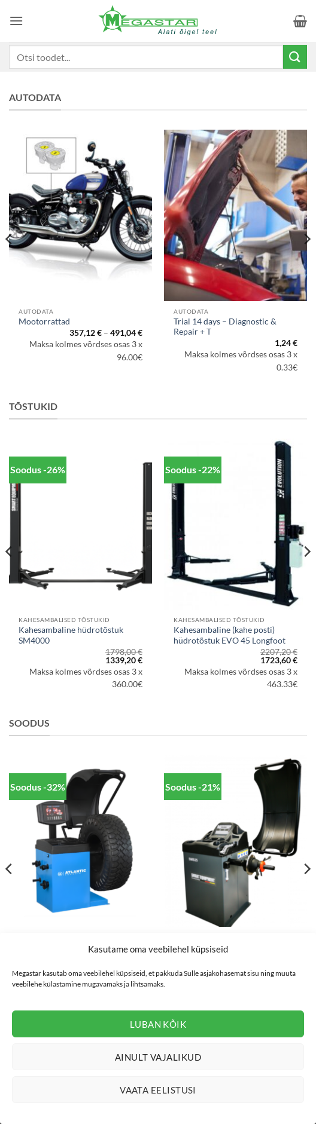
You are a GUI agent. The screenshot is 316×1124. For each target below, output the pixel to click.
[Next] (306, 262)
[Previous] (9, 262)
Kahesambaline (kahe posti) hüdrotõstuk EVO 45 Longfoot (229, 635)
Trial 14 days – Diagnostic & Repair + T (225, 327)
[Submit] (295, 56)
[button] (16, 20)
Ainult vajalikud (158, 1057)
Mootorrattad (44, 321)
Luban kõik (158, 1024)
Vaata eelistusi (158, 1090)
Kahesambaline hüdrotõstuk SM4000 (71, 635)
